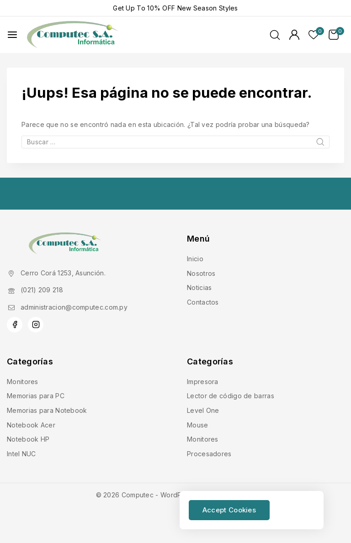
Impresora (202, 381)
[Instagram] (35, 324)
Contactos (203, 302)
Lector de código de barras (230, 396)
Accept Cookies (229, 510)
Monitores (22, 381)
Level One (203, 410)
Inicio (195, 259)
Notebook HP (28, 439)
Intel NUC (21, 454)
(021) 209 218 (42, 290)
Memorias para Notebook (47, 410)
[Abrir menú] (12, 34)
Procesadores (209, 454)
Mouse (197, 425)
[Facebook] (14, 324)
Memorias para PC (35, 396)
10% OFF (161, 8)
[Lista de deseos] (313, 35)
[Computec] (72, 35)
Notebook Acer (31, 425)
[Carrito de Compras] (336, 35)
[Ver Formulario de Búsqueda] (275, 35)
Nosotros (201, 273)
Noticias (199, 287)
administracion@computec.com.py (74, 307)
